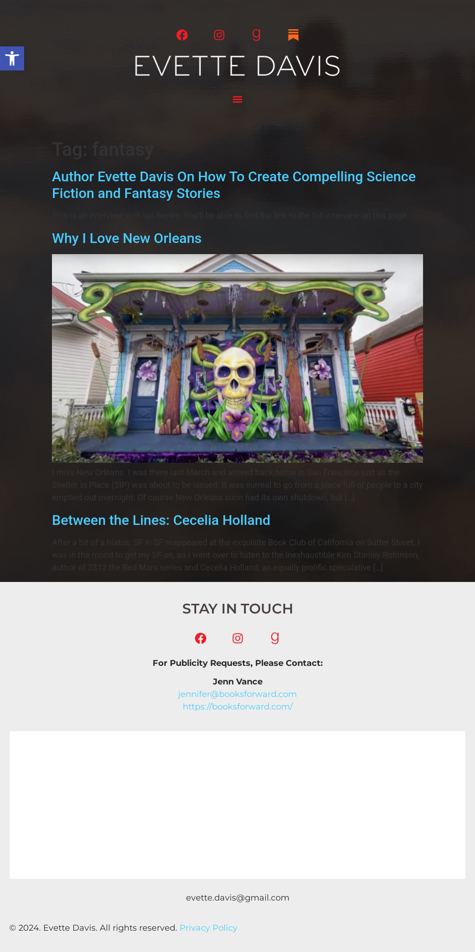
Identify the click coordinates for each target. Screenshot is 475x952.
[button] (12, 58)
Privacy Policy (209, 928)
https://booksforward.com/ (238, 707)
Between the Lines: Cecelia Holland (161, 520)
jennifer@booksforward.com (237, 694)
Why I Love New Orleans (127, 238)
